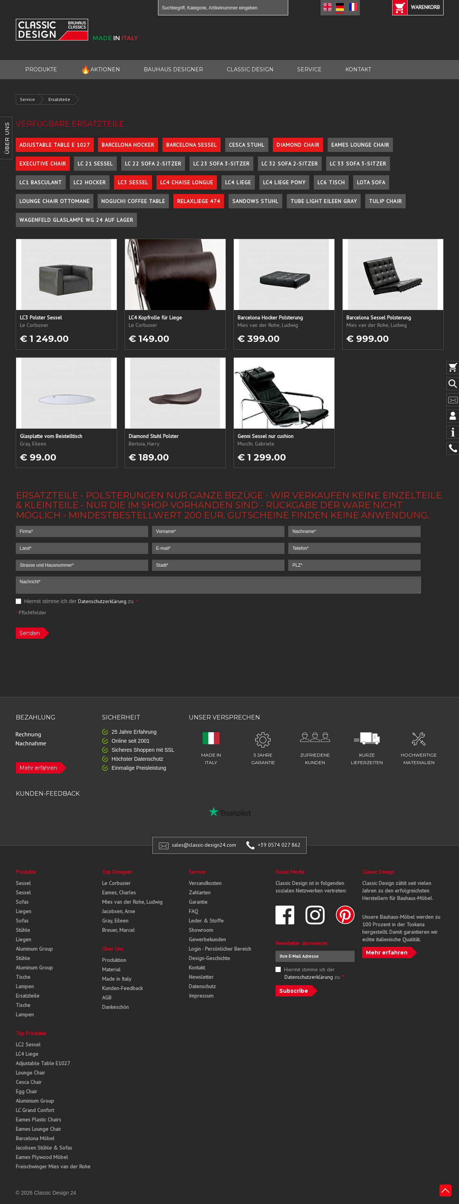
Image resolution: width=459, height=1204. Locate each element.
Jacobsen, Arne (118, 911)
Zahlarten (200, 892)
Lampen (25, 986)
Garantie (198, 901)
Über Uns (112, 948)
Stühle (23, 930)
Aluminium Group (35, 1100)
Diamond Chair (298, 144)
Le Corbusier (116, 883)
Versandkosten (205, 883)
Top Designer (117, 871)
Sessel (23, 883)
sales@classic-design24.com (204, 844)
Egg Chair (26, 1091)
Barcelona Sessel (191, 144)
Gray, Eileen (115, 920)
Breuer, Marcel (118, 930)
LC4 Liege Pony (284, 182)
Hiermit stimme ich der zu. (77, 601)
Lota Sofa (371, 182)
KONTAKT (358, 69)
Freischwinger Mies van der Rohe (53, 1166)
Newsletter (201, 977)
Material (111, 969)
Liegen (23, 911)
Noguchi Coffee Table (133, 201)
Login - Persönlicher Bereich (220, 948)
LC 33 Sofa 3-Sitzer (358, 163)
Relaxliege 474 (198, 201)
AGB (106, 997)
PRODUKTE (41, 69)
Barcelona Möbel (35, 1138)
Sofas (22, 901)
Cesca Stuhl (247, 144)
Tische (23, 977)
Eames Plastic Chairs (38, 1119)
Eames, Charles (119, 892)
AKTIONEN (100, 69)
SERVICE (309, 69)
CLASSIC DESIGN (250, 69)
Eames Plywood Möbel (42, 1157)
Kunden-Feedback (122, 988)
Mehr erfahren (38, 768)
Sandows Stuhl (255, 201)
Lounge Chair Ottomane (55, 201)
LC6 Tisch (331, 182)
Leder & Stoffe (206, 920)
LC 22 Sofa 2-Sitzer (153, 163)
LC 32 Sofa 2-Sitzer (290, 163)
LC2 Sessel (28, 1044)
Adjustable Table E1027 (43, 1063)
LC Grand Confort (35, 1110)
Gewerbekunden (207, 939)
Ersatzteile (59, 99)
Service (27, 99)
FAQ (193, 911)
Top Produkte (31, 1033)
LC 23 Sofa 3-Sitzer (221, 163)
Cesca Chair (29, 1082)
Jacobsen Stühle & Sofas (44, 1147)
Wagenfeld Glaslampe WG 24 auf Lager (76, 220)
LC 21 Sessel (95, 163)
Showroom (201, 930)
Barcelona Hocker (128, 144)
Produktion (114, 960)
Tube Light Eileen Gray (323, 201)
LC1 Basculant (41, 182)
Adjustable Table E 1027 (55, 144)
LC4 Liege (238, 182)
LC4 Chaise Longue (186, 182)
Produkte (26, 871)
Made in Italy (116, 978)
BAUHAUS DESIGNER (173, 69)
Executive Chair (43, 163)
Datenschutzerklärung (102, 601)
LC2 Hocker (90, 182)
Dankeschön (115, 1007)
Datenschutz (202, 986)
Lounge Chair (30, 1072)
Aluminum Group (34, 948)
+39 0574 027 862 (279, 844)
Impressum (201, 995)
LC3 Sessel (133, 182)
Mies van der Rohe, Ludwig (132, 901)
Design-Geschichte (209, 958)
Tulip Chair (385, 201)
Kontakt (197, 967)
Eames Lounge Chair (360, 144)
